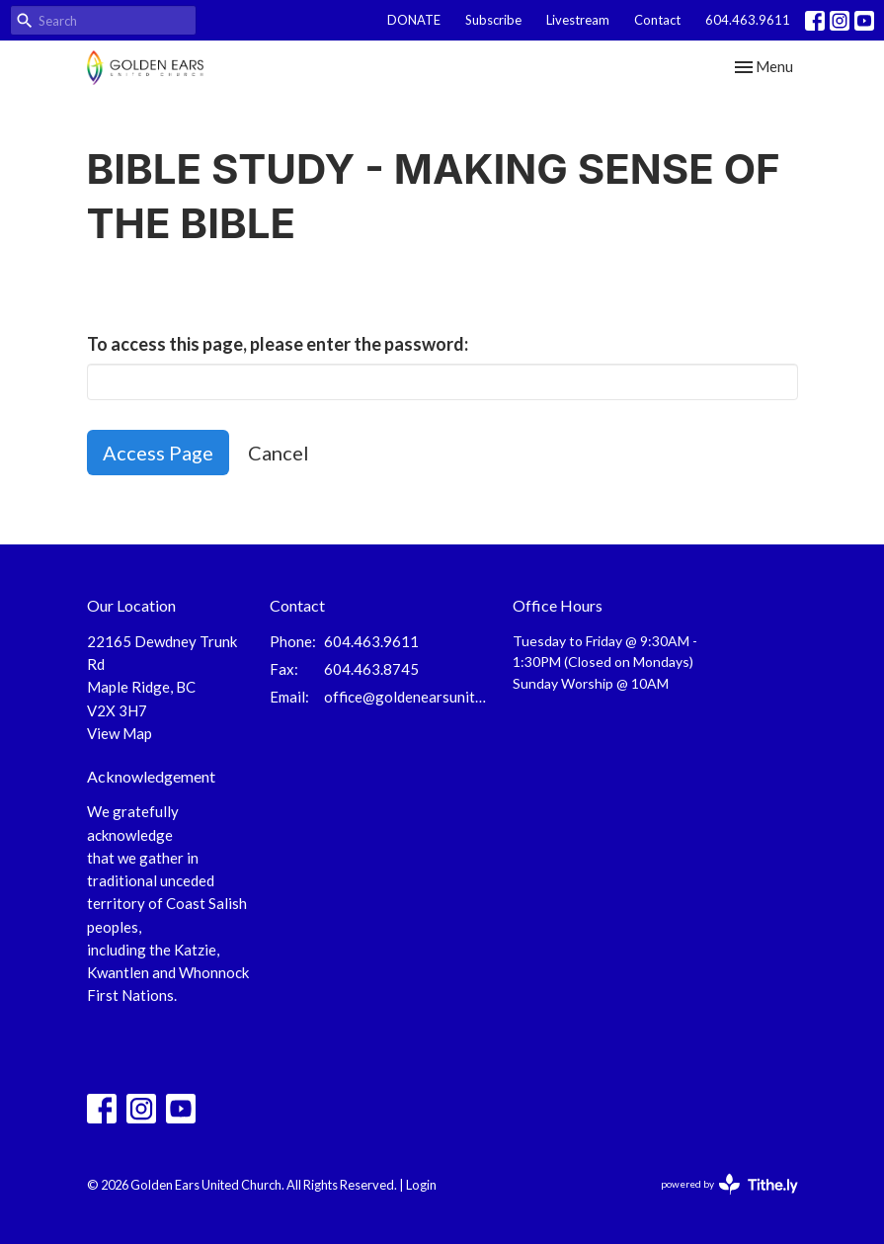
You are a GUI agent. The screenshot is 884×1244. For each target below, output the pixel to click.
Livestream (577, 20)
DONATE (414, 20)
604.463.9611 (747, 20)
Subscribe (493, 20)
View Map (119, 733)
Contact (657, 20)
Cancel (278, 452)
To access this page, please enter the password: (277, 344)
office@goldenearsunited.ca (409, 696)
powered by (729, 1184)
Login (421, 1185)
